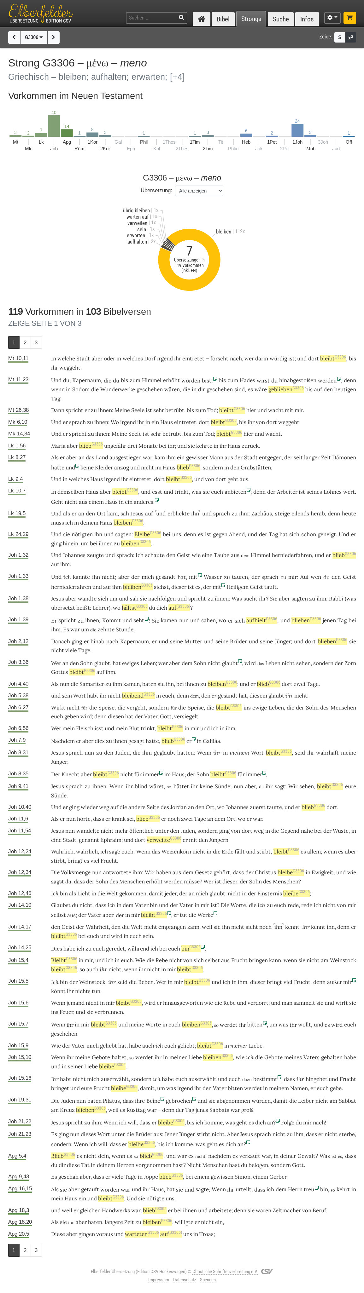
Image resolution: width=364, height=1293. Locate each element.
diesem (258, 695)
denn (350, 380)
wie (196, 555)
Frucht (109, 860)
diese (73, 1165)
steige (282, 513)
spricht (74, 410)
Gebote (101, 1057)
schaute (155, 555)
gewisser (197, 457)
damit (156, 893)
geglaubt (164, 752)
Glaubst (61, 905)
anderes (143, 501)
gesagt (136, 741)
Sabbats (219, 1109)
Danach (60, 641)
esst (157, 491)
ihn (195, 513)
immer (151, 774)
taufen (240, 576)
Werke (205, 914)
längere (114, 1222)
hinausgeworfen (183, 1002)
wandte (87, 598)
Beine (153, 1100)
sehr (158, 410)
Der (55, 774)
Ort (101, 513)
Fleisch (84, 728)
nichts (83, 991)
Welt (112, 893)
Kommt (111, 620)
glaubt (102, 663)
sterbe (347, 1134)
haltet (119, 1057)
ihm (244, 513)
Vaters (311, 1057)
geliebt (108, 1045)
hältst (135, 607)
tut (183, 914)
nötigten (82, 534)
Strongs (251, 19)
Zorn (350, 663)
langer (312, 457)
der (238, 457)
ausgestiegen (125, 457)
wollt (304, 1024)
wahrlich (87, 851)
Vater (150, 716)
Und (56, 380)
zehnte (105, 629)
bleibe (291, 872)
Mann (216, 457)
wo (116, 607)
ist (291, 358)
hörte (84, 818)
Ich (55, 893)
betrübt (174, 410)
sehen (303, 663)
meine (348, 752)
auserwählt (115, 1079)
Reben (146, 982)
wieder (89, 807)
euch (168, 695)
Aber (233, 1134)
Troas (206, 1234)
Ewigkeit (322, 872)
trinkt (181, 491)
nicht (147, 467)
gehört (222, 872)
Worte (238, 905)
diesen (116, 716)
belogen (258, 1165)
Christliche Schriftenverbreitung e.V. (225, 1271)
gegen (220, 534)
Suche (281, 19)
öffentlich (141, 830)
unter (162, 830)
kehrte (204, 445)
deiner (288, 1155)
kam (160, 457)
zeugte (95, 555)
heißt (83, 607)
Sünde (222, 786)
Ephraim (110, 839)
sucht (250, 598)
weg (104, 807)
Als (55, 684)
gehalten (332, 1057)
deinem (89, 522)
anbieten (235, 491)
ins (247, 707)
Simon (242, 1176)
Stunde (124, 629)
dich (260, 1122)
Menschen (343, 707)
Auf (304, 576)
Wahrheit (97, 926)
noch (173, 818)
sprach (77, 422)
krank (119, 818)
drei (132, 445)
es (303, 851)
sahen (208, 620)
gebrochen (179, 1100)
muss (57, 522)
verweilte (164, 839)
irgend (165, 358)
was (196, 491)
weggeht (69, 367)
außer (334, 982)
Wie (140, 960)
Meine (122, 410)
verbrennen (109, 1012)
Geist (183, 555)
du (66, 380)
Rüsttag (136, 1109)
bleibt (333, 358)
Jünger (283, 641)
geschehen (150, 389)
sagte (202, 1189)
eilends (300, 513)
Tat (85, 1165)
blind (141, 786)
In (53, 358)
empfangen (172, 926)
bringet (60, 1088)
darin (261, 358)
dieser (178, 586)
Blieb (63, 1155)
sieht (252, 926)
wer (249, 358)
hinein (70, 543)
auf (318, 389)
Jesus (137, 513)
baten (149, 684)
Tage (84, 650)
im (158, 467)
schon (308, 534)
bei (163, 445)
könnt (58, 991)
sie (206, 491)
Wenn (204, 752)
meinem (239, 752)
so (82, 969)
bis (352, 358)
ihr (171, 445)
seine (176, 641)
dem (187, 663)
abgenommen (233, 1100)
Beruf (319, 1210)
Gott (166, 716)
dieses (88, 1134)
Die (55, 872)
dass (98, 818)
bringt (75, 860)
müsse (192, 881)
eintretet (193, 358)
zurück (250, 445)
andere (136, 807)
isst (99, 728)
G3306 (34, 37)
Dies (56, 948)
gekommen (132, 893)
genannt (89, 839)
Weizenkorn (176, 851)
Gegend (289, 830)
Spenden (208, 1280)
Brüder (238, 641)
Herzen (125, 1165)
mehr (121, 830)
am (324, 960)
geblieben (286, 389)
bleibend (138, 695)
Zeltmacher (287, 1210)
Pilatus (111, 1100)
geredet (115, 948)
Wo (115, 422)
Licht (83, 893)
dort (313, 358)
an (82, 457)
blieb (91, 445)
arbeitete (220, 1210)
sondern (213, 467)
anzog (121, 467)
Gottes (59, 672)
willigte (184, 1222)
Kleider (104, 467)
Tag (55, 398)
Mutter (193, 641)
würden (261, 1100)
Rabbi (336, 598)
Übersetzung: (156, 190)
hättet (181, 786)
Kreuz (67, 1109)
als (66, 513)
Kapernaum (86, 380)
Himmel (151, 380)
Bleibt (64, 960)
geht (232, 479)
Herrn (295, 1189)
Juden (122, 752)
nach (236, 358)
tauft (270, 586)
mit (289, 410)
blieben (306, 620)
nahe (307, 830)
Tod (212, 410)
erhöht (171, 380)
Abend (237, 534)
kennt (292, 926)
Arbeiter (287, 491)
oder (109, 358)
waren (263, 1210)
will (132, 1122)
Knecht (70, 774)
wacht (276, 410)
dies (100, 741)
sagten (123, 534)
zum (135, 380)
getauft (90, 1189)
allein (314, 851)
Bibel (223, 19)
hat (117, 663)
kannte (81, 576)
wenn (58, 389)
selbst (58, 914)
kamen (169, 620)
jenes (202, 1109)
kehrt (343, 1189)
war (75, 629)
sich (103, 598)
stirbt (264, 851)
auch (92, 969)
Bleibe (147, 534)
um (113, 598)
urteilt (243, 1189)
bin (154, 905)
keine (87, 467)
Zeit (326, 457)
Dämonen (344, 457)
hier (251, 410)
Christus (265, 872)
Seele (137, 410)
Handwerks (116, 1210)
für (138, 774)
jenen (329, 620)
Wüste (341, 830)
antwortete (117, 872)
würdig (278, 358)
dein (103, 1155)
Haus (166, 422)
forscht (219, 358)
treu (309, 1189)
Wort (79, 695)
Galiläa (211, 741)
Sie (273, 598)
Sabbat (347, 1100)
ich (69, 522)
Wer (56, 663)
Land (102, 457)
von (260, 422)
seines (314, 491)
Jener (171, 1134)
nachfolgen (162, 598)
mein (68, 728)
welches (79, 479)
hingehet (316, 1079)
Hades (247, 380)
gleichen (90, 1210)
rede (293, 905)
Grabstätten (256, 467)
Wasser (213, 576)
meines (293, 1057)
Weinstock (343, 960)
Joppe (151, 1176)
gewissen (222, 1176)
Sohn (86, 663)
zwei (299, 684)
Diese (58, 1234)
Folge (287, 1122)
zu (235, 513)
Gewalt (306, 1155)
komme (213, 1122)
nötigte (155, 1198)
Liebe (255, 1045)
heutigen (345, 389)
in (68, 389)
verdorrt (258, 1002)
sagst (57, 881)
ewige (259, 707)
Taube (221, 555)
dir (201, 389)
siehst (161, 586)
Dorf (150, 358)
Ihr (306, 926)
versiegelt (186, 716)
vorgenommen (153, 1165)
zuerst (258, 807)
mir (299, 410)
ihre (140, 1100)
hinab (97, 641)
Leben (148, 663)
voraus (104, 1234)
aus (229, 457)
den (328, 389)
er (62, 457)
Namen (299, 1088)
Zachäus (261, 513)
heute (349, 513)
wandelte (87, 830)
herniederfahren (292, 555)
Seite (153, 807)
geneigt (327, 534)
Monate (148, 445)
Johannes (74, 555)
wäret (156, 786)
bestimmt (265, 1079)
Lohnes (333, 491)
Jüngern (218, 839)
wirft (342, 1002)
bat (171, 1189)
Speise (106, 707)
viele (71, 650)
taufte (274, 807)
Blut (134, 728)
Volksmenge (76, 872)
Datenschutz (184, 1280)
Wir (150, 872)
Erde (227, 851)
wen (316, 576)
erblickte (178, 513)
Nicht (194, 1165)
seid (300, 752)
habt (92, 695)
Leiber (306, 1100)
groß (247, 1109)
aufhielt (261, 620)
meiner (239, 1045)
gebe (336, 1088)
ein (82, 1198)
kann (193, 926)
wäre (261, 389)
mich (148, 576)
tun (96, 991)
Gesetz (203, 872)
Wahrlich (62, 851)
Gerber (277, 1176)
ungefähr (115, 445)
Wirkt (58, 707)
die (95, 389)
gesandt (165, 576)
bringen (258, 960)
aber (97, 358)
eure (350, 786)
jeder (171, 893)
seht (138, 620)
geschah (68, 1176)
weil (207, 926)
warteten (142, 1234)
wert (349, 491)
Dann (57, 410)
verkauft (249, 1155)
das (90, 457)
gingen (87, 1234)
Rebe (162, 960)
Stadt (83, 358)
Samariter (91, 684)
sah (124, 513)
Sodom (81, 389)
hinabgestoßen (297, 380)
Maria (58, 445)
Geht (57, 501)
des (324, 707)
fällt (240, 851)
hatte (57, 467)
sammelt (304, 1002)
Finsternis (269, 893)
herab (318, 513)
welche (66, 358)
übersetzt (63, 607)
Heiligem (237, 586)
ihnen (105, 410)
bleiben (128, 522)
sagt (280, 786)
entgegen (270, 457)
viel (95, 860)
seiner (75, 1066)
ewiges (130, 663)
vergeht (136, 707)
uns (176, 534)
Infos (307, 19)
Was (237, 598)
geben (71, 716)
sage (114, 851)
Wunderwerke (117, 389)
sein (67, 695)
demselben (70, 491)
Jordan (178, 807)
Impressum (158, 1280)
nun (184, 620)
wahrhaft (327, 752)
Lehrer (100, 607)
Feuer (66, 1012)
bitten (254, 1024)
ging (56, 543)
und (262, 410)
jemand (76, 1002)
